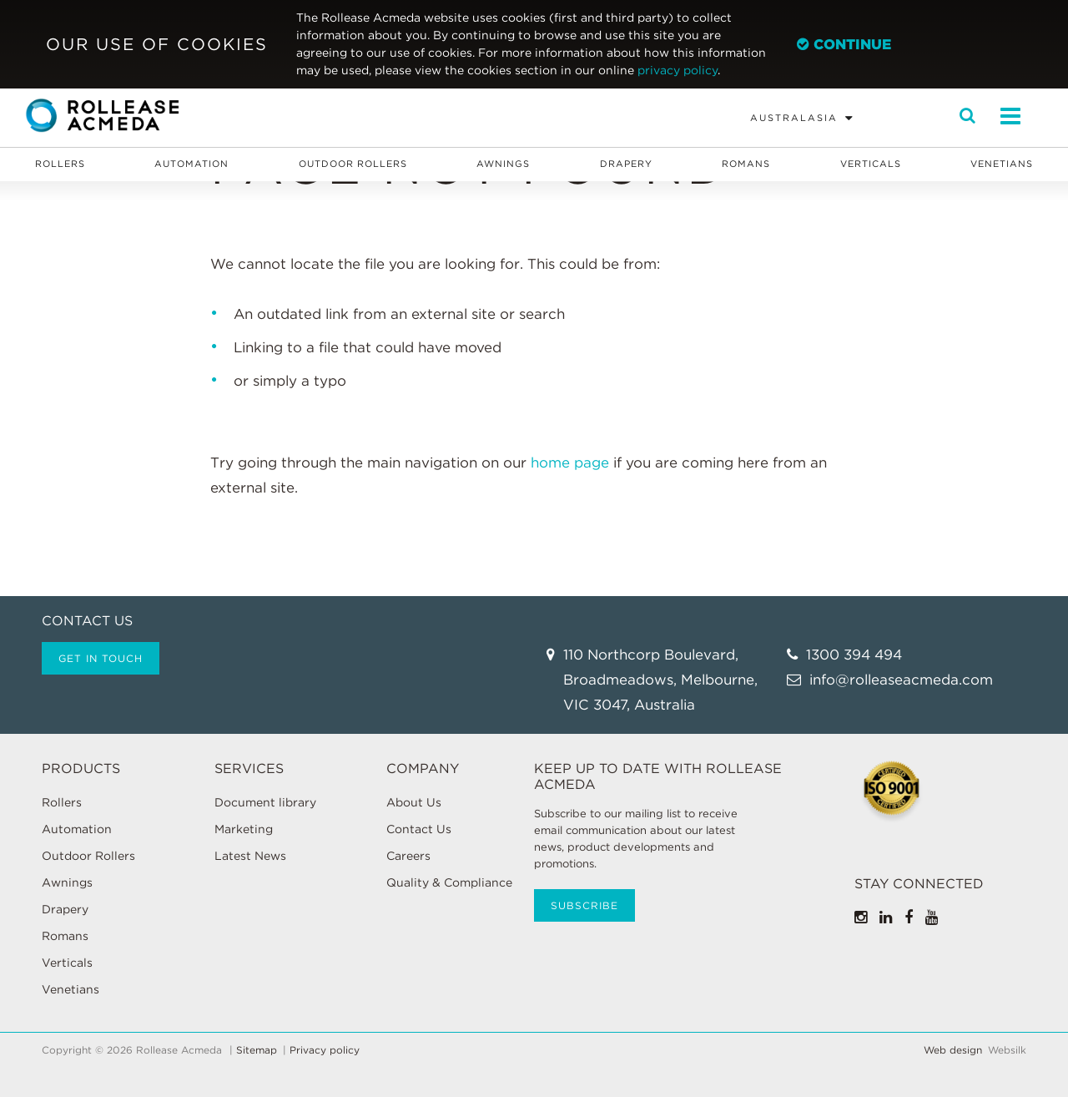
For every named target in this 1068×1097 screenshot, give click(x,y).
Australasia (794, 118)
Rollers (60, 163)
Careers (408, 855)
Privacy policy (325, 1050)
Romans (746, 163)
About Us (413, 802)
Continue (844, 44)
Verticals (870, 163)
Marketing (243, 829)
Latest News (250, 855)
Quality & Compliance (449, 882)
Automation (191, 163)
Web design (953, 1050)
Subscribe (584, 905)
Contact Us (418, 829)
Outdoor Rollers (353, 163)
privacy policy (677, 70)
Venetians (1001, 163)
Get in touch (100, 658)
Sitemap (256, 1050)
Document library (265, 802)
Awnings (503, 163)
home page (570, 462)
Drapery (626, 163)
